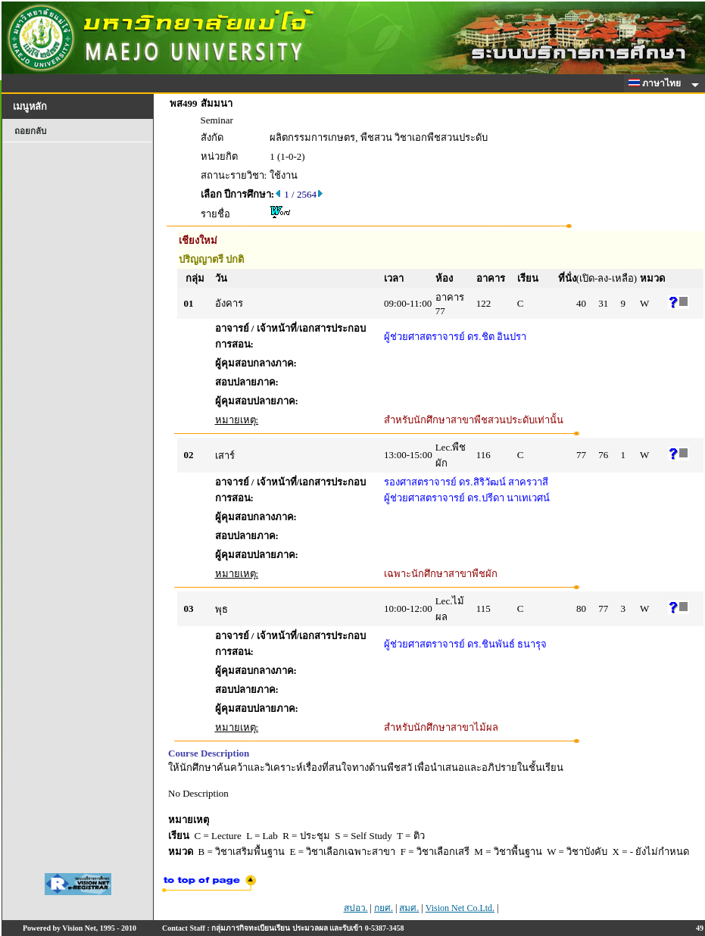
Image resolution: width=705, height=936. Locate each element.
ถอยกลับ (30, 131)
